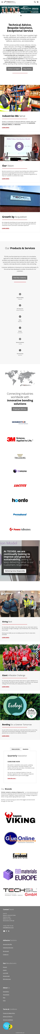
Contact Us (5, 954)
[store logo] (10, 2)
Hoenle (5, 970)
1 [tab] (19, 15)
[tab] (15, 749)
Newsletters (6, 991)
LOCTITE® (5, 973)
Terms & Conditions (8, 1020)
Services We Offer (7, 944)
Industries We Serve (8, 947)
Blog (4, 997)
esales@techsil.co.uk (8, 927)
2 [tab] (20, 15)
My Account (6, 951)
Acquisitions (6, 994)
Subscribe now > (12, 778)
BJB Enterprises (7, 979)
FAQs (4, 1000)
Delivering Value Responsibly (15, 571)
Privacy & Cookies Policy (9, 1013)
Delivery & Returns (7, 1016)
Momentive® (6, 976)
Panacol (5, 967)
